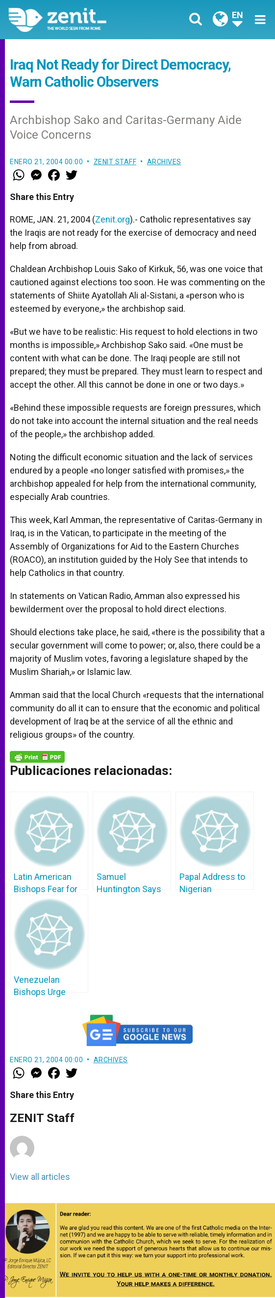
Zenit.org (112, 219)
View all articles (40, 1177)
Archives (164, 162)
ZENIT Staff (115, 162)
